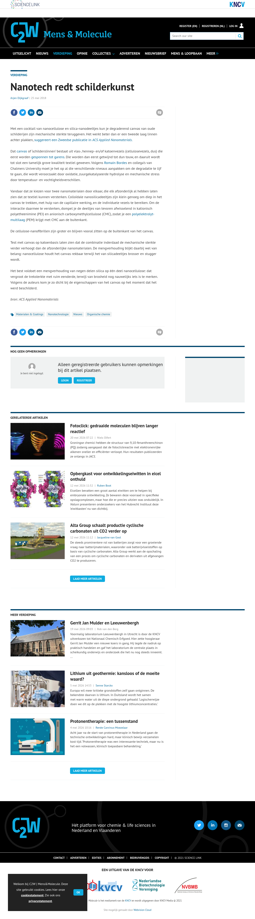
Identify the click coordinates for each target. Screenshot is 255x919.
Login (65, 380)
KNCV (128, 900)
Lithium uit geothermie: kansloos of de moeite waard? (115, 676)
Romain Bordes (115, 162)
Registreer (84, 380)
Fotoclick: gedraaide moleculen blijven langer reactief (114, 428)
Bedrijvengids (139, 858)
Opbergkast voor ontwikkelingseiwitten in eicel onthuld (115, 476)
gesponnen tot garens (47, 157)
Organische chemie (98, 314)
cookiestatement (32, 895)
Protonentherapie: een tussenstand (104, 721)
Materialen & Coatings (29, 314)
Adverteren (78, 858)
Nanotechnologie (58, 314)
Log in (233, 26)
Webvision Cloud (142, 909)
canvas (22, 151)
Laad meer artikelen (87, 579)
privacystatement (40, 901)
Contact (59, 858)
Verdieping (19, 75)
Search (240, 36)
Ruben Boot (104, 485)
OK (78, 892)
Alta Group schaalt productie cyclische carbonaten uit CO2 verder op (106, 528)
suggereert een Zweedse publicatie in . (83, 140)
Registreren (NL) (213, 26)
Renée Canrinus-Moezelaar (112, 727)
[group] (211, 53)
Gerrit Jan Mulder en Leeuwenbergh (104, 623)
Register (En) (188, 26)
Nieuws (77, 314)
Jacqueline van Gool (109, 537)
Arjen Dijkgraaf (19, 98)
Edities (96, 858)
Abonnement (116, 858)
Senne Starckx (104, 685)
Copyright (162, 858)
